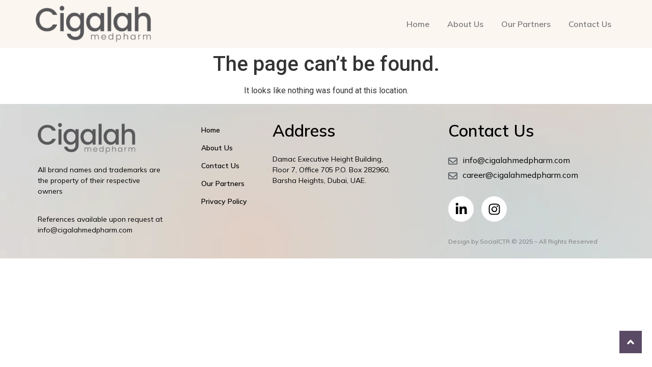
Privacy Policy (224, 201)
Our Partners (526, 24)
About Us (465, 24)
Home (417, 24)
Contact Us (589, 24)
